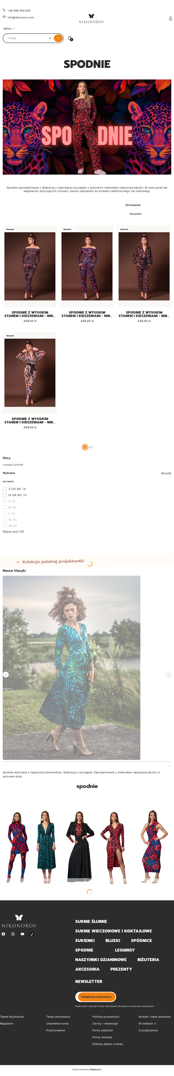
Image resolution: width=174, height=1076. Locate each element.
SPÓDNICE (141, 943)
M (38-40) (15, 497)
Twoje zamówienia (58, 1018)
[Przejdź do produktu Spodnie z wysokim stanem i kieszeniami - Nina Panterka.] (144, 266)
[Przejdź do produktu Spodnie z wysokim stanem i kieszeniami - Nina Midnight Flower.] (87, 266)
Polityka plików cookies (107, 1046)
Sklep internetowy (86, 1071)
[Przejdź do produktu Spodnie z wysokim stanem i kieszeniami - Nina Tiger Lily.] (30, 374)
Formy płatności (102, 1032)
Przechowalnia (55, 1032)
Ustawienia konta (57, 1025)
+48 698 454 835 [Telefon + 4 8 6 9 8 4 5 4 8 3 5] (19, 10)
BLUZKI (113, 943)
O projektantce (148, 1032)
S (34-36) (14, 490)
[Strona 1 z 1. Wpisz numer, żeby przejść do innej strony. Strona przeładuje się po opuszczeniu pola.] (85, 449)
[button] (58, 38)
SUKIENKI (85, 943)
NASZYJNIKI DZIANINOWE (101, 962)
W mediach (146, 1025)
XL (10, 521)
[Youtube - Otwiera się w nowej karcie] (22, 936)
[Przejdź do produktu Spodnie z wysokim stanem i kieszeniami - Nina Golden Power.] (30, 266)
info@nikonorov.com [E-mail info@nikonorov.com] (20, 17)
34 (10, 527)
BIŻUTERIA (148, 962)
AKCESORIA (87, 971)
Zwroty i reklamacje (105, 1025)
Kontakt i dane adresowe (155, 1018)
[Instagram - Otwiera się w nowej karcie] (13, 936)
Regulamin (6, 1025)
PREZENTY (121, 971)
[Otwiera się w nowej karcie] (32, 936)
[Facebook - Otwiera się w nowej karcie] (3, 936)
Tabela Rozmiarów (12, 1018)
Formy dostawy (102, 1039)
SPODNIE (84, 952)
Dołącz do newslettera (96, 999)
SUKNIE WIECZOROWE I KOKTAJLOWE (113, 933)
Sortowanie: (133, 205)
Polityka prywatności (105, 1018)
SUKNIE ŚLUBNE (91, 924)
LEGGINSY (125, 952)
